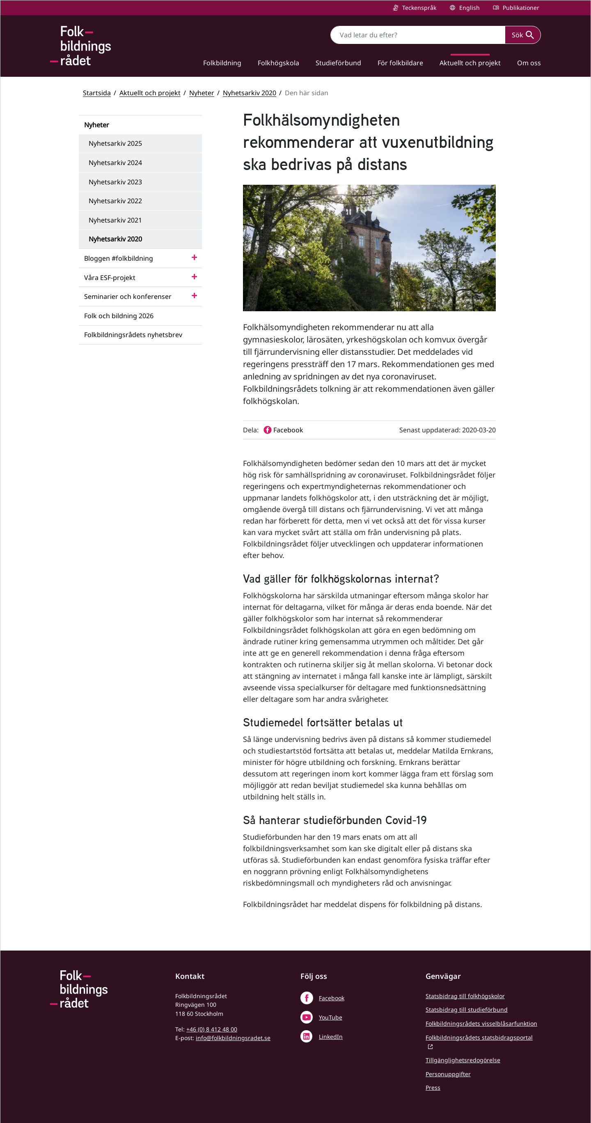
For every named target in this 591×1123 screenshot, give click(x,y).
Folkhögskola (278, 62)
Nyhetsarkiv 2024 (115, 162)
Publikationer (520, 7)
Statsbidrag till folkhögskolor (465, 996)
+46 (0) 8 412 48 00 (211, 1029)
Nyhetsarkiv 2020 (249, 92)
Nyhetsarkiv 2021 (115, 220)
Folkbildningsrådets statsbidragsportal (479, 1037)
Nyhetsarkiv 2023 (115, 181)
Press (433, 1087)
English (469, 7)
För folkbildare (400, 62)
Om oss (529, 62)
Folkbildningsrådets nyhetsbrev (133, 334)
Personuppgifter (448, 1074)
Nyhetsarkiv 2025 (115, 143)
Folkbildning (222, 62)
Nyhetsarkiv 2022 (115, 200)
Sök (523, 34)
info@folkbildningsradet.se (233, 1038)
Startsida (97, 92)
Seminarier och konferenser (128, 296)
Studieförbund (338, 62)
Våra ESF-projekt (109, 277)
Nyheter (201, 92)
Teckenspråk (418, 7)
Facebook (331, 998)
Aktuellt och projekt (470, 62)
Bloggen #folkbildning (118, 258)
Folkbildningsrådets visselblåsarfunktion (481, 1023)
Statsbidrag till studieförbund (467, 1009)
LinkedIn (331, 1036)
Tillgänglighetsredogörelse (463, 1060)
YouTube (330, 1017)
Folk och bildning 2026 (118, 315)
